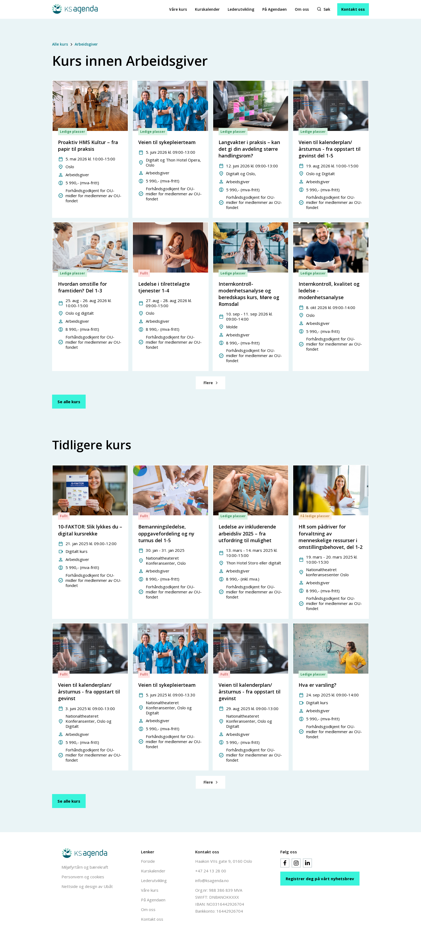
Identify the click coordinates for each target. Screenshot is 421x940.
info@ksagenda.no (212, 880)
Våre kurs (178, 9)
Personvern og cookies (82, 876)
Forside (148, 861)
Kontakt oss (353, 9)
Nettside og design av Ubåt (87, 886)
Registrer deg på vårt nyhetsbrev (320, 878)
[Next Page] (210, 382)
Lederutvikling (241, 9)
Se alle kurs (68, 401)
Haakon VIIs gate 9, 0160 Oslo (223, 861)
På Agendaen (274, 9)
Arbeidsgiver (86, 44)
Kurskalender (207, 9)
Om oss (302, 9)
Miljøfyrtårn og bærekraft (84, 867)
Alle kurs (60, 44)
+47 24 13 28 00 (210, 870)
